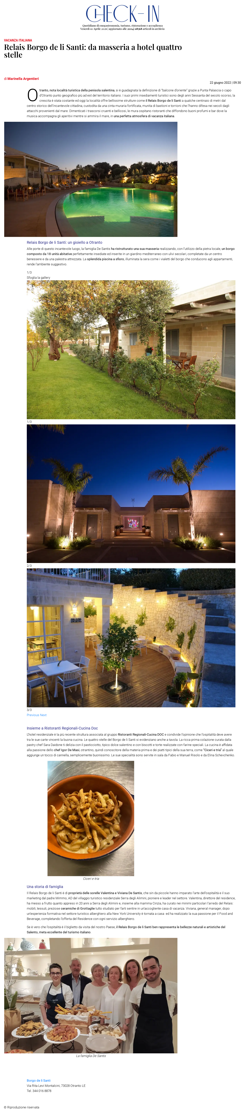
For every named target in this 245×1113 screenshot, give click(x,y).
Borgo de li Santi (39, 1080)
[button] (33, 715)
